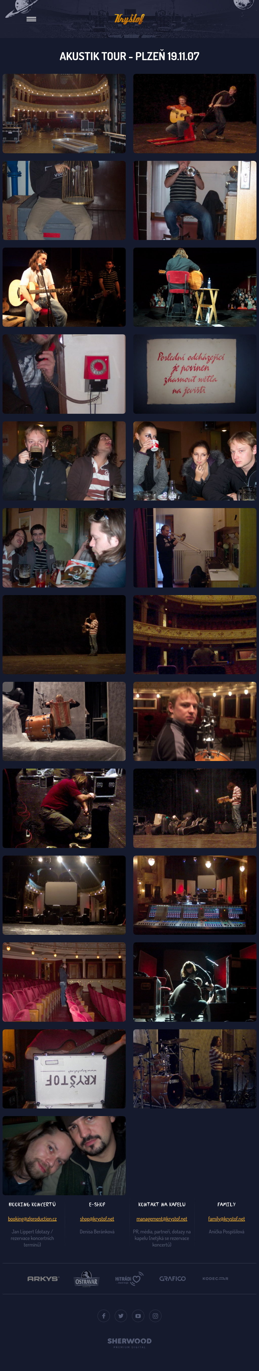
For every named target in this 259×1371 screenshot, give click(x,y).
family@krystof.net (226, 1218)
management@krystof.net (162, 1218)
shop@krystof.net (97, 1218)
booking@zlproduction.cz (32, 1218)
